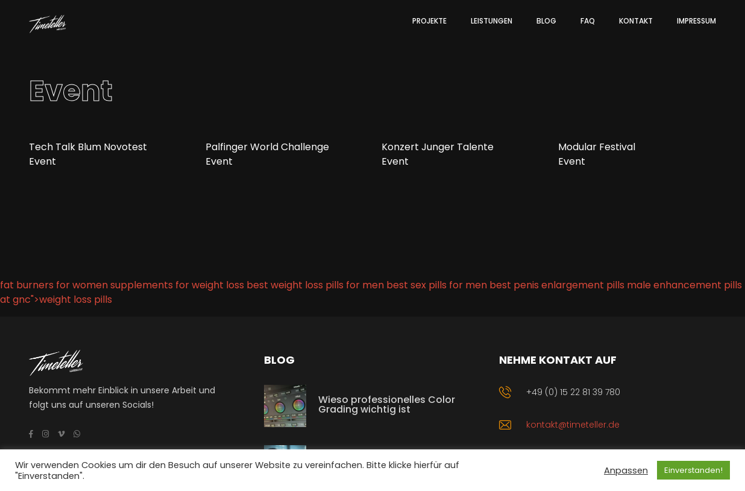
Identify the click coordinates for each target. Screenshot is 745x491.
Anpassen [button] (626, 470)
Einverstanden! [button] (693, 470)
